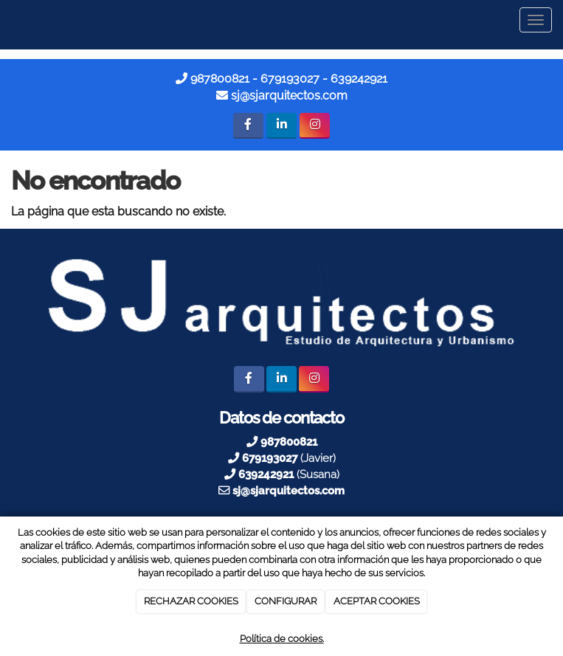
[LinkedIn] (281, 126)
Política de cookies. (282, 638)
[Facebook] (248, 126)
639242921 (359, 79)
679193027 (290, 79)
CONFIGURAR (286, 601)
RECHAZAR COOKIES (191, 601)
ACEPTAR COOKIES (377, 601)
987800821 (219, 79)
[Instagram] (315, 126)
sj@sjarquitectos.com (289, 96)
